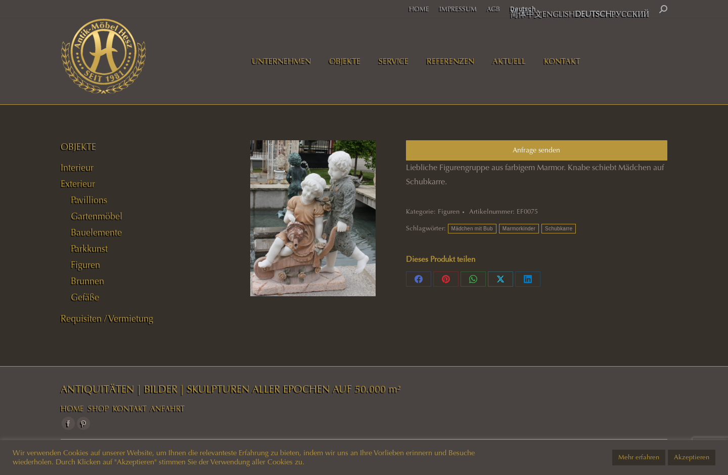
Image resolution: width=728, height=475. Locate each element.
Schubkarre (558, 228)
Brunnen (87, 281)
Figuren (449, 212)
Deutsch (522, 9)
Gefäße (85, 297)
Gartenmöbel (96, 216)
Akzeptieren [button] (691, 457)
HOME (72, 408)
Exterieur (78, 183)
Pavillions (89, 200)
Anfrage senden (536, 150)
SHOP (98, 408)
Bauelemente (96, 232)
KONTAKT (130, 408)
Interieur (77, 167)
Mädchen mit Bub (472, 228)
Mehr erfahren (638, 457)
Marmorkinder (519, 228)
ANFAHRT (167, 408)
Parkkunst (89, 248)
